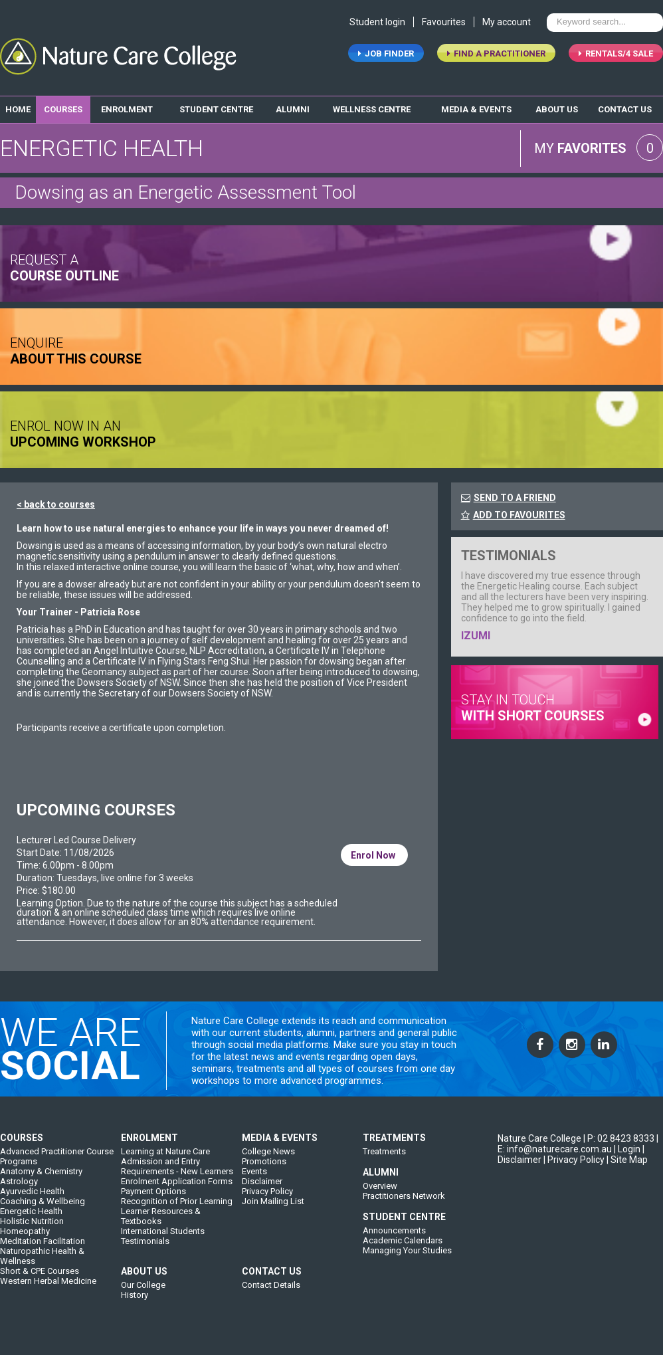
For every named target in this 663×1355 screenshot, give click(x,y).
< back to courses (56, 500)
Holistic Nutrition (32, 1230)
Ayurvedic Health (32, 1200)
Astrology (19, 1190)
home (18, 105)
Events (254, 1180)
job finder (386, 57)
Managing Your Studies (407, 1259)
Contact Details (271, 1294)
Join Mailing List (273, 1210)
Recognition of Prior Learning (177, 1210)
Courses (63, 105)
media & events (476, 105)
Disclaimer (262, 1190)
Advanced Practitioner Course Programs (57, 1165)
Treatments (384, 1160)
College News (268, 1160)
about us (556, 105)
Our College (143, 1294)
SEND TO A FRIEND (515, 493)
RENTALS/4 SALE (616, 57)
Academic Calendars (402, 1249)
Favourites (444, 25)
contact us (625, 105)
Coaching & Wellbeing (42, 1210)
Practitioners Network (404, 1204)
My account (506, 25)
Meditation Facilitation (42, 1250)
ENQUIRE (76, 345)
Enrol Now (374, 850)
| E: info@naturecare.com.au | (578, 1152)
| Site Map (627, 1168)
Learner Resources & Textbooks (161, 1225)
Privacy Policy (267, 1200)
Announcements (394, 1239)
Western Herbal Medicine (48, 1290)
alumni (293, 105)
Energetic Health (31, 1220)
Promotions (264, 1170)
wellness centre (372, 105)
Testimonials (145, 1250)
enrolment (127, 105)
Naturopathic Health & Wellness (42, 1265)
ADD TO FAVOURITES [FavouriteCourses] (513, 511)
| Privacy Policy (574, 1168)
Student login (377, 25)
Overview (380, 1194)
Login (629, 1157)
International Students (163, 1240)
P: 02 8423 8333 (620, 1147)
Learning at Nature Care (165, 1160)
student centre (216, 105)
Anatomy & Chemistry (41, 1180)
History (134, 1303)
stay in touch (533, 702)
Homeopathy (25, 1240)
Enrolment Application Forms (177, 1190)
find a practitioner (496, 57)
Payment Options (153, 1200)
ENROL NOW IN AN (83, 428)
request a (64, 262)
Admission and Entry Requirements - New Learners (177, 1175)
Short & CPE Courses (39, 1280)
